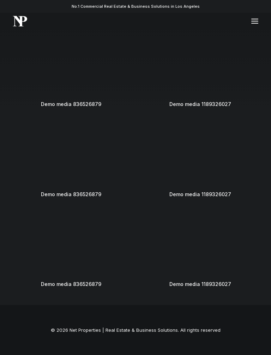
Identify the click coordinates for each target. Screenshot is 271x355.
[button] (255, 21)
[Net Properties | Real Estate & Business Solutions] (20, 21)
